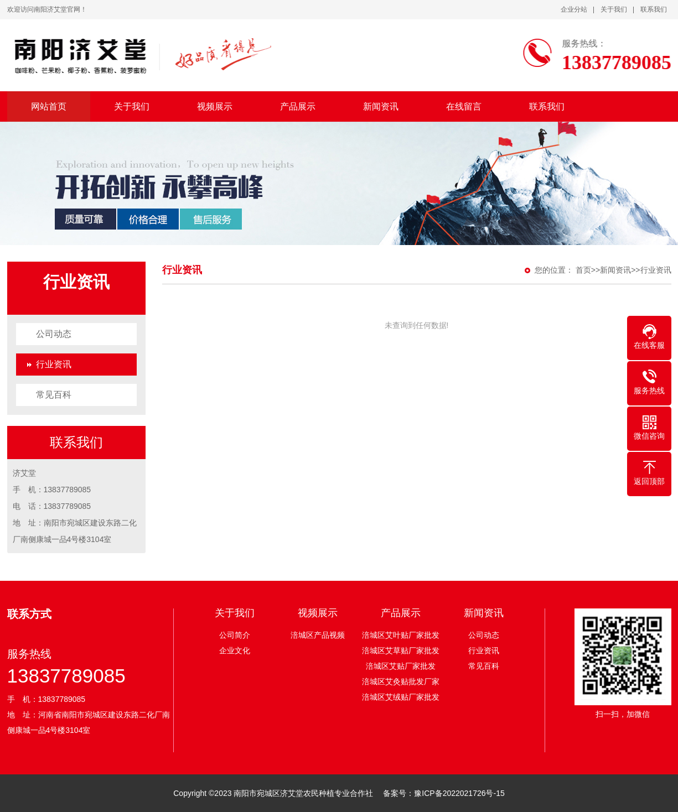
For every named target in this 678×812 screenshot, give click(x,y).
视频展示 (214, 106)
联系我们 (653, 9)
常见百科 (53, 394)
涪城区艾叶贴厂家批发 (400, 635)
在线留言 (464, 106)
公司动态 (53, 334)
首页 (583, 270)
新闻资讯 (380, 106)
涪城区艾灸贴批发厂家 (400, 681)
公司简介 (234, 635)
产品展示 (297, 106)
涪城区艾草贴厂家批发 (400, 650)
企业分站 (574, 9)
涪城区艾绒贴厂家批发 (400, 697)
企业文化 (234, 650)
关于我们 (614, 9)
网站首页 (48, 106)
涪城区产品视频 (318, 635)
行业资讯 (53, 364)
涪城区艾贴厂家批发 (401, 666)
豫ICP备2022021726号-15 (459, 793)
